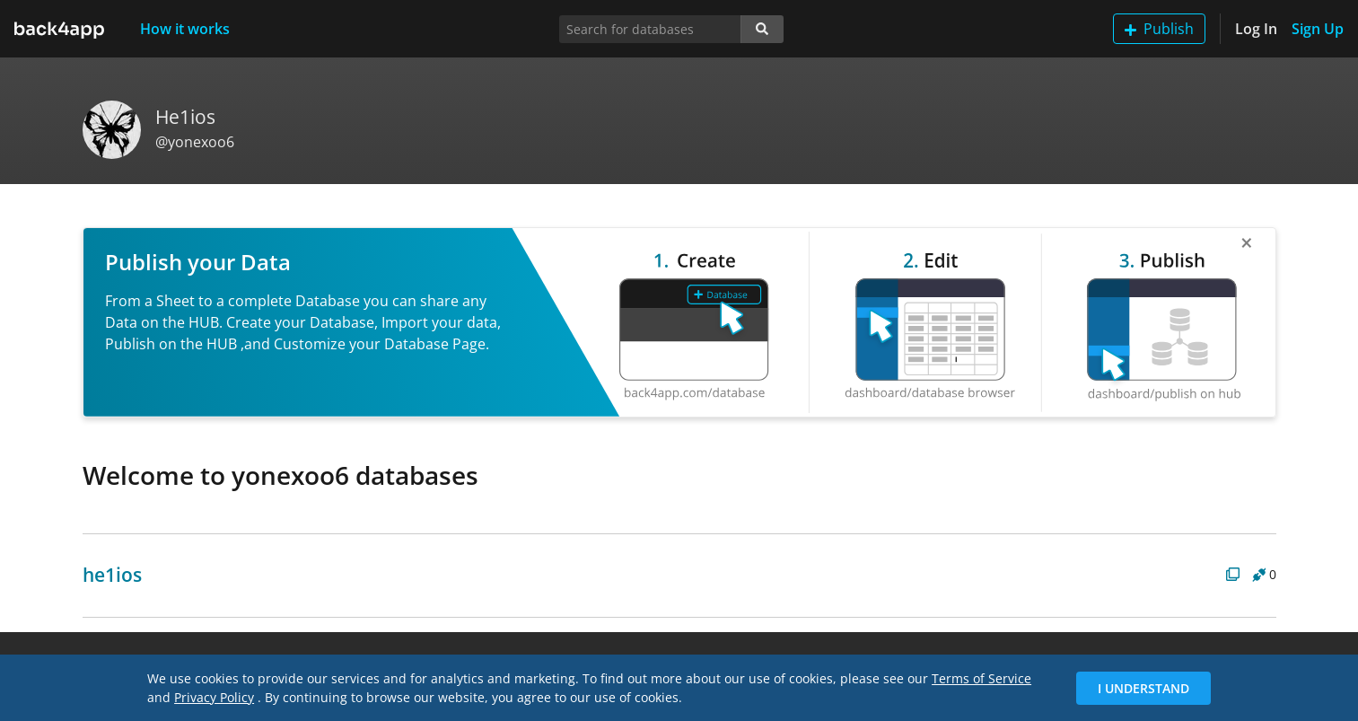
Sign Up (1318, 29)
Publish (1159, 29)
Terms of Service (981, 678)
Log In (1256, 29)
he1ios (112, 574)
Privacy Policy (214, 697)
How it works (185, 29)
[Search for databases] (650, 29)
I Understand (1143, 688)
